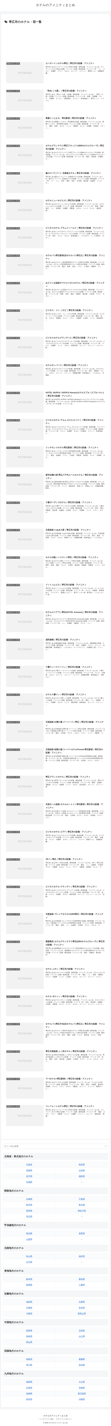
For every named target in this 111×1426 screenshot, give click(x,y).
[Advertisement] (55, 41)
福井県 (82, 1256)
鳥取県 (29, 1330)
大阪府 (29, 1313)
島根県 (29, 1336)
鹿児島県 (82, 1393)
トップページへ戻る (46, 1419)
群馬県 (29, 1211)
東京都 (82, 1205)
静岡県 (29, 1285)
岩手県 (29, 1176)
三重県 (82, 1285)
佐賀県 (29, 1388)
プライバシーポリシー (64, 1419)
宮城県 (29, 1182)
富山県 (29, 1256)
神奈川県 (82, 1211)
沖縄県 (82, 1399)
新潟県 (29, 1233)
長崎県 (29, 1393)
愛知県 (82, 1279)
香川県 (29, 1365)
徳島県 (29, 1359)
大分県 (82, 1382)
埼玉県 (29, 1216)
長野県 (82, 1233)
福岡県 (29, 1382)
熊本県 (29, 1399)
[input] (55, 1146)
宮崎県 (82, 1388)
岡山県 (29, 1342)
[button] (106, 1146)
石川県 (29, 1262)
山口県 (82, 1336)
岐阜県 (29, 1279)
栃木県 (29, 1205)
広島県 (82, 1330)
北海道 (29, 1164)
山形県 (82, 1170)
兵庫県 (82, 1302)
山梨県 (29, 1239)
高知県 (82, 1365)
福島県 (82, 1176)
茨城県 (29, 1199)
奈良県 (82, 1308)
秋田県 (82, 1164)
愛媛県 (82, 1359)
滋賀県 (29, 1302)
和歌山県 (82, 1313)
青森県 (29, 1170)
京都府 (29, 1308)
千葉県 (82, 1199)
